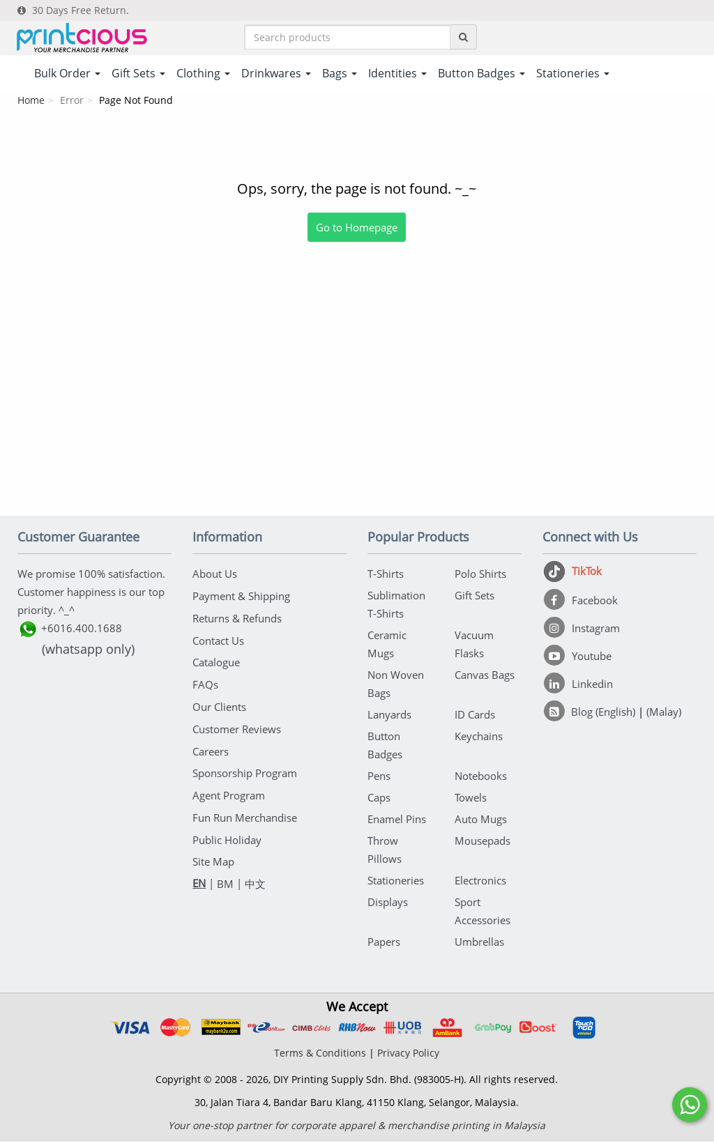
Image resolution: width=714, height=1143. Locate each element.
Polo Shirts (480, 575)
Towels (471, 799)
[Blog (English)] (591, 713)
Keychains (479, 737)
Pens (378, 777)
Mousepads (482, 842)
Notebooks (481, 777)
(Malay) (663, 713)
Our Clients (219, 705)
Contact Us (218, 640)
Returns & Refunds (237, 618)
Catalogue (216, 661)
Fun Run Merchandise (244, 813)
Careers (210, 748)
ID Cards (475, 716)
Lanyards (389, 716)
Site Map (213, 856)
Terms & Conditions (320, 1054)
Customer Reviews (236, 726)
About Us (214, 575)
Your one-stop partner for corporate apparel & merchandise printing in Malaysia (356, 1126)
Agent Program (228, 791)
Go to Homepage (356, 229)
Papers (383, 943)
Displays (387, 903)
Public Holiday (226, 834)
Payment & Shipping (241, 597)
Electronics (480, 882)
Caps (378, 799)
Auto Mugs (481, 820)
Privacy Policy (408, 1054)
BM (225, 877)
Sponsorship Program (244, 769)
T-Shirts (385, 575)
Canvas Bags (485, 676)
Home (31, 101)
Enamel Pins (396, 820)
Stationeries (395, 882)
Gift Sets (474, 597)
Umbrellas (479, 943)
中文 (255, 877)
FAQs (205, 683)
